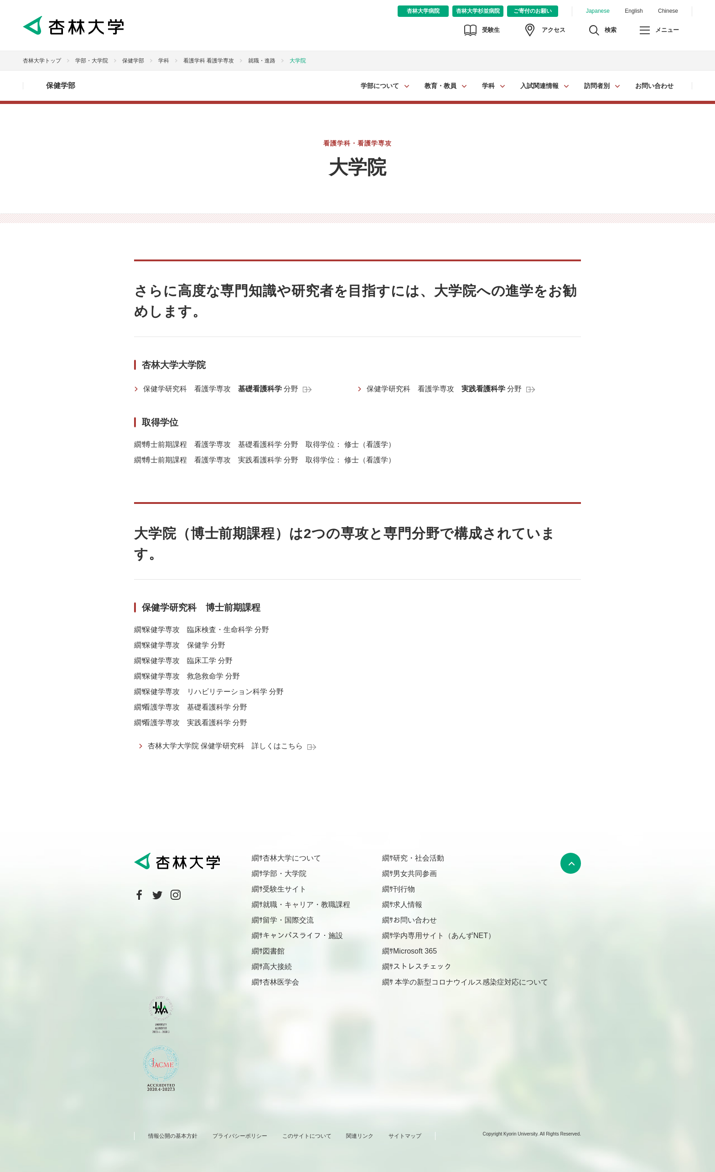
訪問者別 (597, 85)
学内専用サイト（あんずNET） (444, 935)
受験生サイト (284, 889)
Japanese (598, 11)
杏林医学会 (281, 982)
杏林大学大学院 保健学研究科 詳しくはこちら (225, 746)
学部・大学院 (91, 60)
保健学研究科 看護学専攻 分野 (220, 389)
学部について (380, 85)
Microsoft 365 (415, 951)
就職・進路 (261, 60)
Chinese (668, 11)
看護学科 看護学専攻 (208, 60)
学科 (488, 85)
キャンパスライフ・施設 (303, 935)
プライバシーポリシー (239, 1136)
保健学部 (133, 60)
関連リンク (359, 1136)
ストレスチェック (422, 966)
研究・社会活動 (418, 858)
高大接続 (277, 966)
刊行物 (404, 889)
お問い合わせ (654, 85)
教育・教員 (440, 85)
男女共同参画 (415, 873)
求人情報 (407, 904)
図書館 (274, 951)
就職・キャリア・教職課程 (306, 904)
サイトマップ (405, 1136)
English (633, 11)
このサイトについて (307, 1136)
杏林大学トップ (42, 60)
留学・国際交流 (288, 920)
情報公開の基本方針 (172, 1136)
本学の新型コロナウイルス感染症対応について (470, 982)
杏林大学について (292, 858)
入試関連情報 (539, 85)
